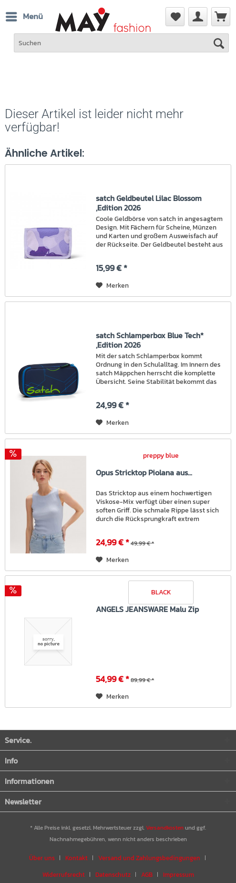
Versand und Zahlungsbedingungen (149, 858)
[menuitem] (220, 16)
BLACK (161, 592)
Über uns (42, 858)
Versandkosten (165, 827)
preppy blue (161, 456)
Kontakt (76, 858)
